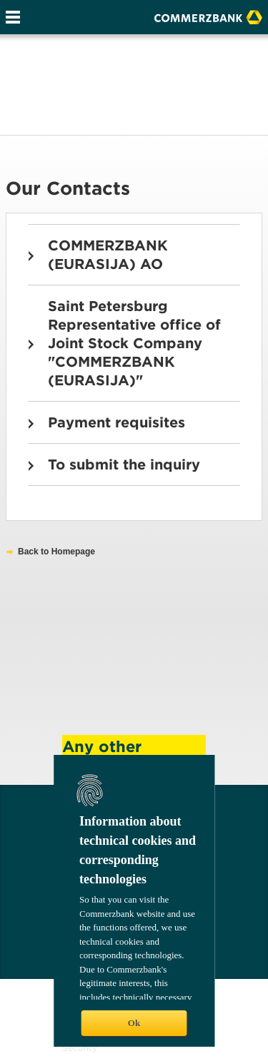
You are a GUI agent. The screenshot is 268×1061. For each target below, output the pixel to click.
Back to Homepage (56, 552)
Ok (134, 1022)
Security (79, 1047)
